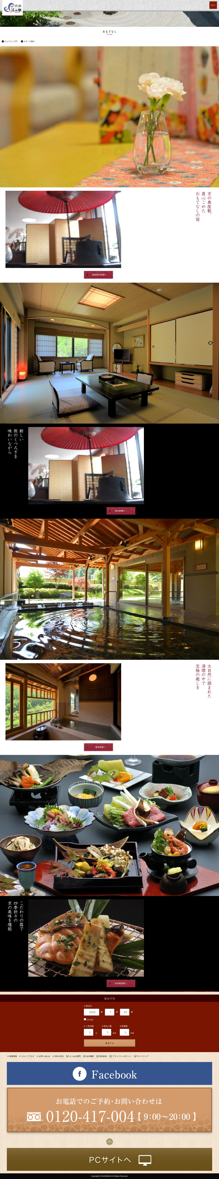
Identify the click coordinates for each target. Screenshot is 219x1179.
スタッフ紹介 (29, 41)
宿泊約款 (103, 1056)
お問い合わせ (44, 1056)
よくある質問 (75, 1056)
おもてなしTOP (10, 41)
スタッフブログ (27, 1056)
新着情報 (13, 1056)
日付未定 (88, 1020)
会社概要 (90, 1056)
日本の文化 (59, 1056)
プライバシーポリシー (122, 1056)
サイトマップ (142, 1056)
